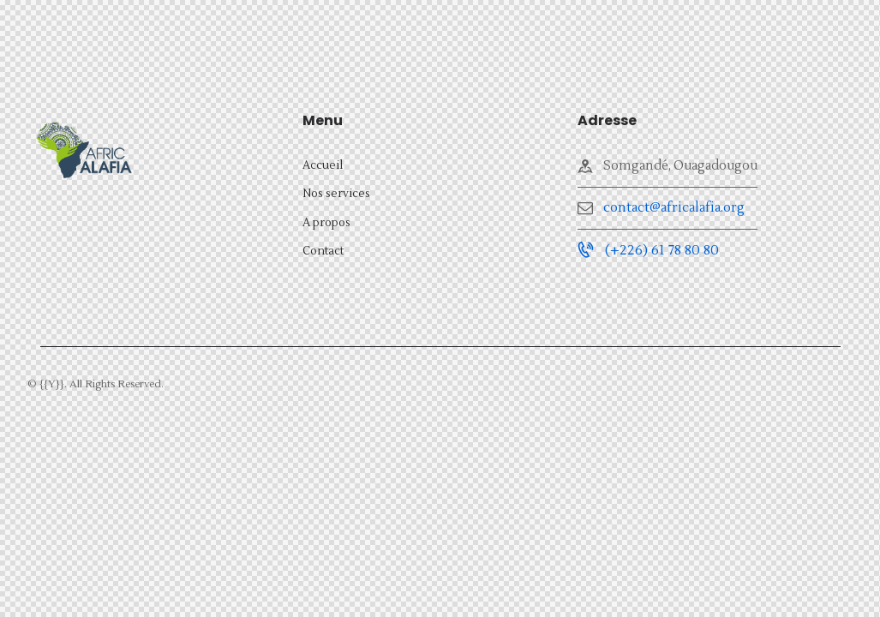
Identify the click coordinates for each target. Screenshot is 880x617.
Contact (323, 251)
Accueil (322, 165)
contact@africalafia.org (674, 208)
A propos (326, 223)
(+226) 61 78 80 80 (662, 250)
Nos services (336, 194)
